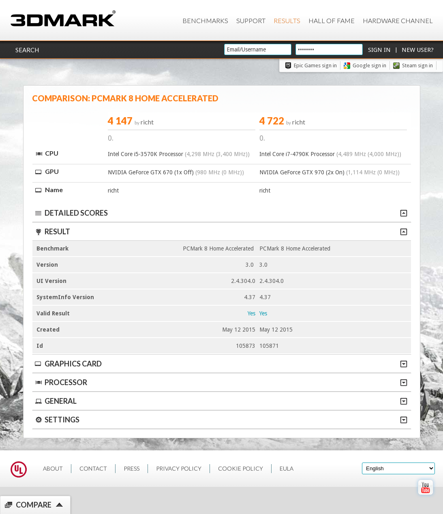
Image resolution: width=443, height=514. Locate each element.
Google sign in (369, 65)
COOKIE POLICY (240, 468)
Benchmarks (205, 20)
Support (250, 20)
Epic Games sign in (315, 65)
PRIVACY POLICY (178, 468)
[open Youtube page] (425, 496)
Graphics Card (220, 363)
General (220, 401)
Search (27, 50)
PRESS (131, 468)
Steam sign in (417, 65)
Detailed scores (220, 212)
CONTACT (93, 468)
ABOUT (53, 468)
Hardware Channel (398, 20)
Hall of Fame (331, 20)
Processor (220, 382)
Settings (220, 419)
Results (287, 20)
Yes (251, 313)
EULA (286, 468)
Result (220, 231)
